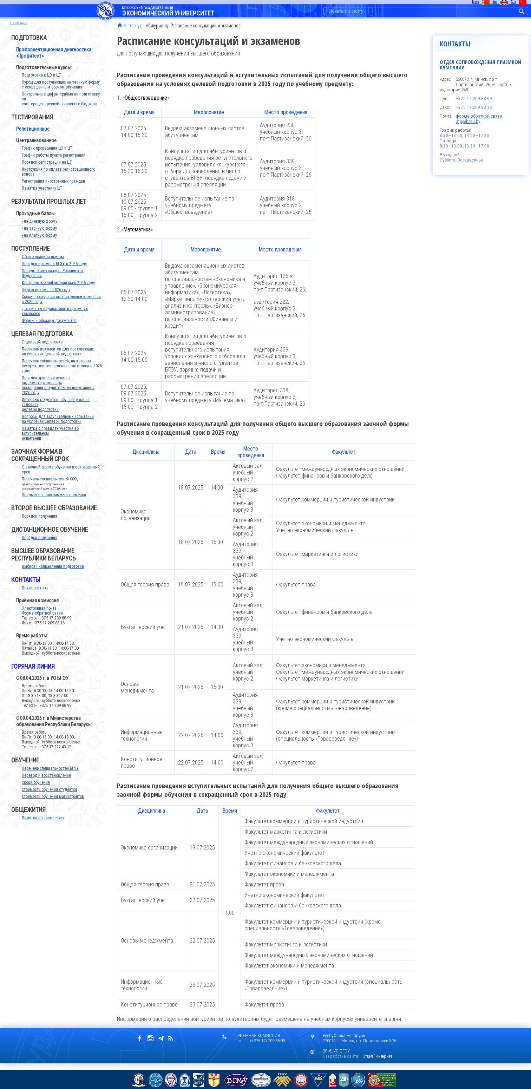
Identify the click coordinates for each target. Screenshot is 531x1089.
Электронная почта (39, 615)
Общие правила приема (43, 263)
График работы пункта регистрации (53, 162)
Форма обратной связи (42, 620)
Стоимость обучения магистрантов (53, 803)
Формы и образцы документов (49, 327)
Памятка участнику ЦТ (42, 195)
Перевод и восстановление (46, 782)
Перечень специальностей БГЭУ (50, 775)
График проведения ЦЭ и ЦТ (47, 155)
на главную (18, 23)
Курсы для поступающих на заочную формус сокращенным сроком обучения (61, 92)
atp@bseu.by (468, 121)
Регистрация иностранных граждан (53, 188)
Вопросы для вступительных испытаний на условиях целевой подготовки (58, 426)
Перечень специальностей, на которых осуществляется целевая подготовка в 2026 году (62, 373)
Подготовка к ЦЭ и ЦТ (41, 82)
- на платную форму (39, 242)
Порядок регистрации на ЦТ (47, 169)
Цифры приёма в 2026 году (46, 296)
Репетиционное (33, 136)
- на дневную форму (39, 228)
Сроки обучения (36, 789)
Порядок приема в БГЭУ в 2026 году (54, 270)
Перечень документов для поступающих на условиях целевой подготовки (58, 358)
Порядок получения (39, 523)
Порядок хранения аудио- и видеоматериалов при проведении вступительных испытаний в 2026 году (58, 392)
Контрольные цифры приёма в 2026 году (58, 289)
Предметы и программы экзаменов (54, 501)
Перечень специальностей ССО (49, 486)
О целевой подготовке (42, 349)
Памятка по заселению (43, 824)
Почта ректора (35, 594)
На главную (133, 25)
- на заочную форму (39, 235)
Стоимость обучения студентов (49, 796)
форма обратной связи (479, 116)
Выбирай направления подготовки (53, 573)
